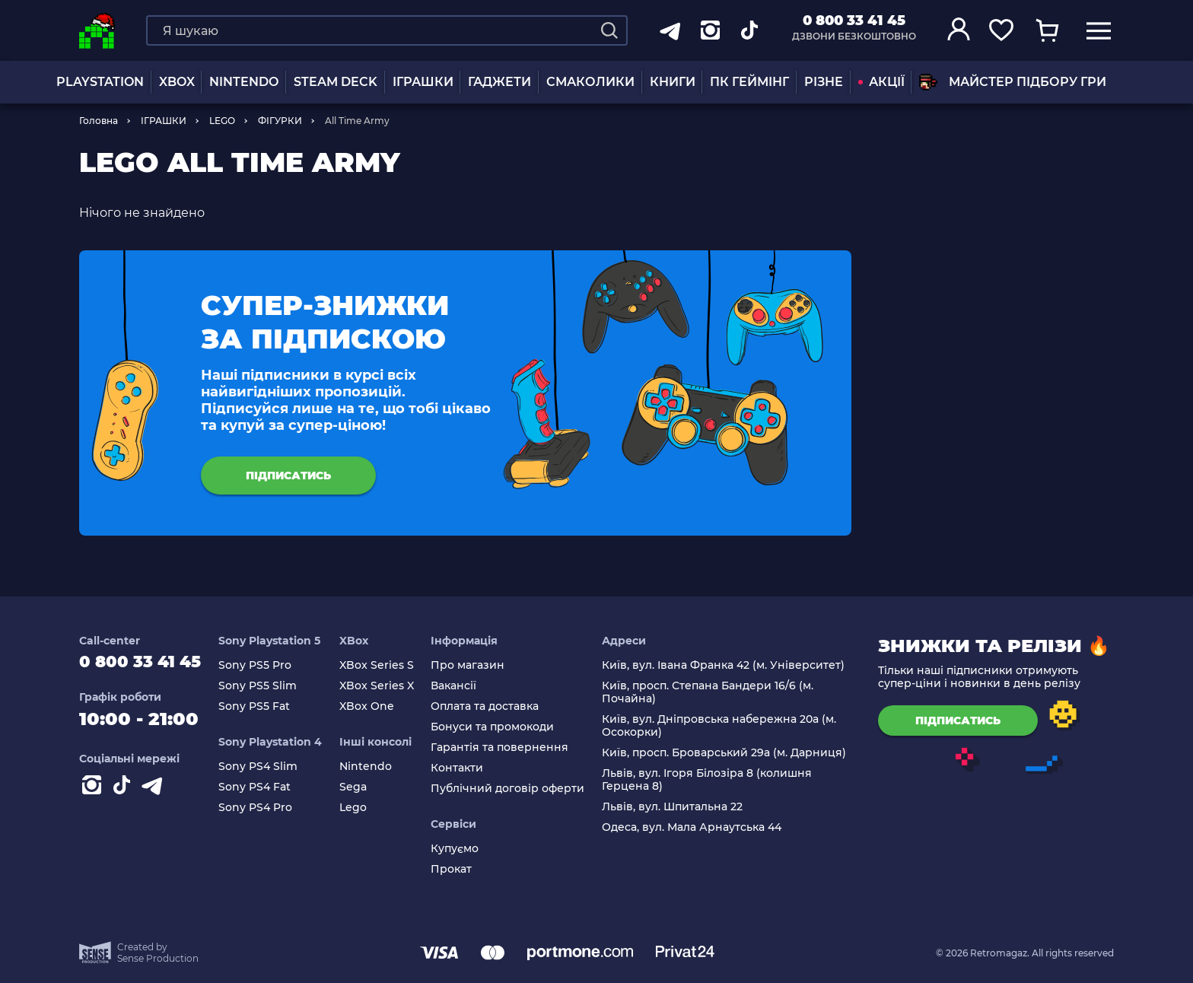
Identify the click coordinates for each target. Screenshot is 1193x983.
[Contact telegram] (155, 793)
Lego (363, 807)
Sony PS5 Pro (268, 665)
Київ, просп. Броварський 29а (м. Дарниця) (728, 752)
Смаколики (590, 82)
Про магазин (475, 665)
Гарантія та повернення (507, 747)
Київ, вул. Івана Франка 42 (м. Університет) (727, 665)
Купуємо (462, 848)
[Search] (609, 30)
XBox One (376, 706)
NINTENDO (243, 82)
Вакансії (461, 685)
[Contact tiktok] (125, 793)
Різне (823, 82)
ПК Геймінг (749, 82)
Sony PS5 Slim (271, 685)
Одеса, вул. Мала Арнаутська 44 (695, 827)
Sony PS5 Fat (268, 706)
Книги (672, 82)
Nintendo (375, 766)
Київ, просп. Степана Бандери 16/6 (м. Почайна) (711, 692)
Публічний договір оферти (515, 788)
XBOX (177, 82)
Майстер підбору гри (1012, 82)
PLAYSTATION (100, 82)
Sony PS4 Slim (271, 766)
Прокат (458, 869)
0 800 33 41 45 (854, 20)
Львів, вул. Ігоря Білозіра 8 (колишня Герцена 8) (711, 780)
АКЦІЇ (881, 82)
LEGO (222, 120)
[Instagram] (94, 793)
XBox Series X (386, 685)
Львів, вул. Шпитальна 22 (676, 806)
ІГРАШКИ (423, 82)
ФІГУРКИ (280, 120)
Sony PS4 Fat (268, 787)
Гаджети (499, 82)
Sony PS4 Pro (269, 807)
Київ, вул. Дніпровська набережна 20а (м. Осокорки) (723, 726)
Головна (98, 120)
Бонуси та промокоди (500, 727)
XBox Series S (386, 665)
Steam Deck (335, 82)
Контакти (464, 768)
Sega (363, 787)
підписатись (288, 475)
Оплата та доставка (492, 706)
